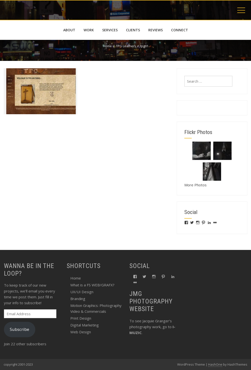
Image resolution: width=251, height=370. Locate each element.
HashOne (215, 364)
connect (179, 30)
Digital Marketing (84, 325)
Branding (77, 298)
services (110, 30)
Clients (133, 30)
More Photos (195, 184)
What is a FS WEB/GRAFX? (92, 284)
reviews (155, 30)
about (69, 30)
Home (75, 278)
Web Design (80, 331)
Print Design (80, 318)
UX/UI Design (81, 291)
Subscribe (19, 329)
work (89, 30)
